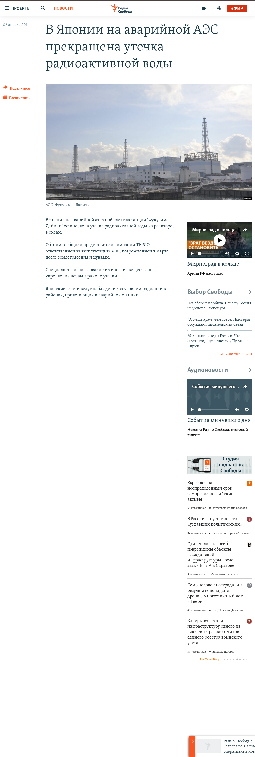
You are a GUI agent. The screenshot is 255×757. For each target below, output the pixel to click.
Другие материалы (236, 354)
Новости (63, 8)
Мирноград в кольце (213, 230)
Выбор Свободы (219, 292)
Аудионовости (219, 370)
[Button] (16, 89)
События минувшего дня (218, 386)
